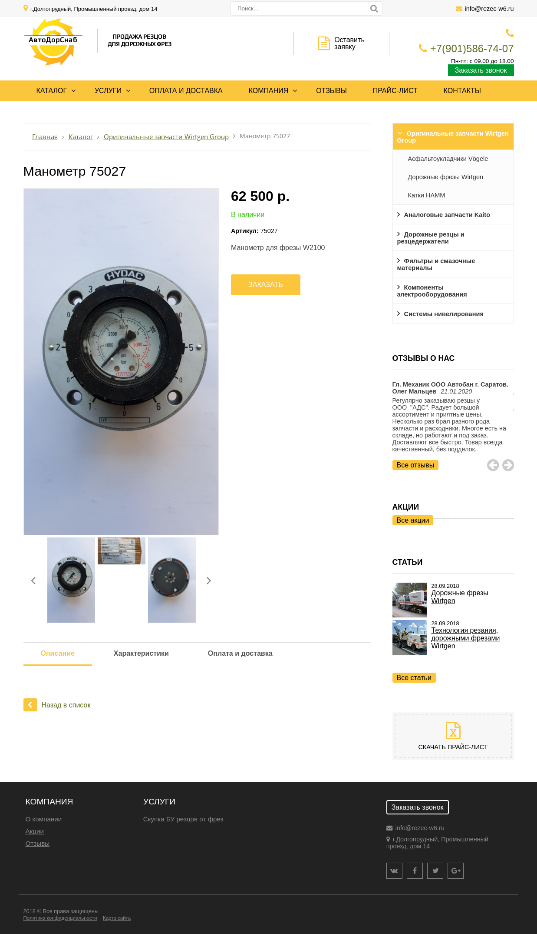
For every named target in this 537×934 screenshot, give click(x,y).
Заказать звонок (481, 70)
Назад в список (57, 705)
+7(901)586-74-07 (472, 48)
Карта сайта (117, 918)
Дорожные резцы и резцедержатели (431, 238)
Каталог (51, 90)
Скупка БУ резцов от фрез (183, 819)
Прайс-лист (395, 90)
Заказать (265, 284)
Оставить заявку (349, 43)
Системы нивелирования (444, 313)
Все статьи (414, 677)
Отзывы (331, 90)
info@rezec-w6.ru (489, 8)
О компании (44, 819)
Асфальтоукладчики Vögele (448, 158)
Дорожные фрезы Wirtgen (446, 176)
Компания (269, 90)
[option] (453, 425)
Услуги (108, 90)
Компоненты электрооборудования (432, 291)
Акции (35, 831)
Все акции (413, 520)
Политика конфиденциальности (60, 918)
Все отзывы (416, 465)
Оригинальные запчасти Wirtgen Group (453, 137)
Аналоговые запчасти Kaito (447, 214)
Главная (45, 136)
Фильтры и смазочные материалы (436, 264)
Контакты (462, 90)
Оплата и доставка (186, 90)
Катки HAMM (426, 195)
